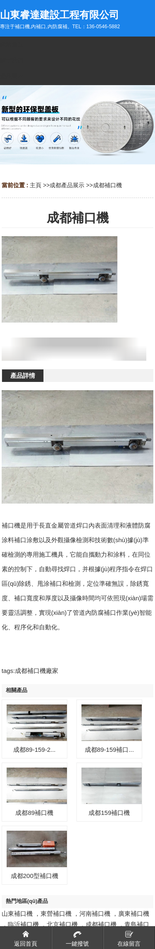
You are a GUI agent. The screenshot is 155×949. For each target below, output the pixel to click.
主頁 (35, 185)
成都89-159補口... (109, 749)
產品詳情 (22, 375)
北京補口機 (62, 924)
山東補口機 (17, 913)
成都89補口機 (34, 812)
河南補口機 (94, 913)
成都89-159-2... (34, 749)
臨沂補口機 (23, 924)
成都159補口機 (109, 812)
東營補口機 (56, 913)
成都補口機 (107, 185)
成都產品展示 (67, 185)
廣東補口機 (133, 913)
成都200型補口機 (34, 875)
